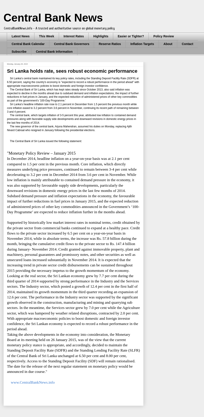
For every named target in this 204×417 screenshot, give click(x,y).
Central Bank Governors (71, 44)
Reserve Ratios (110, 44)
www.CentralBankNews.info (33, 382)
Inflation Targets (142, 44)
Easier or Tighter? (131, 36)
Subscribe (19, 51)
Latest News (21, 36)
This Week (46, 36)
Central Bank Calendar (28, 44)
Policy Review (163, 36)
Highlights (100, 36)
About (167, 44)
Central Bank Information (54, 51)
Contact (187, 44)
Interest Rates (74, 36)
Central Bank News (53, 18)
